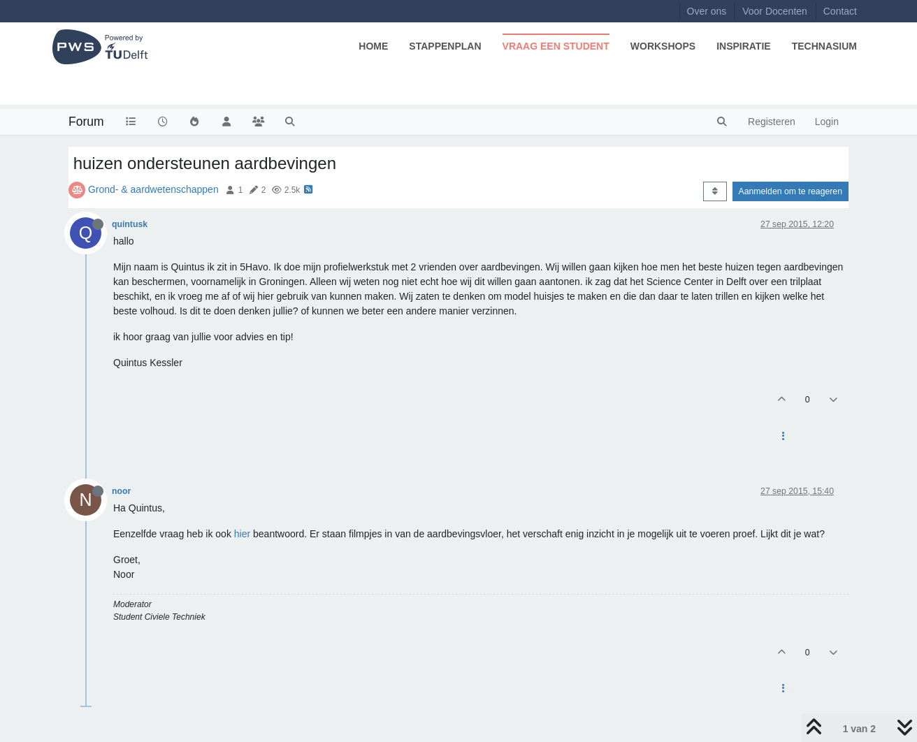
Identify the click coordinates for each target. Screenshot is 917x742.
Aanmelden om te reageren (790, 191)
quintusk (129, 224)
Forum (86, 122)
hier (242, 533)
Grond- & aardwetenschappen (153, 189)
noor (121, 491)
